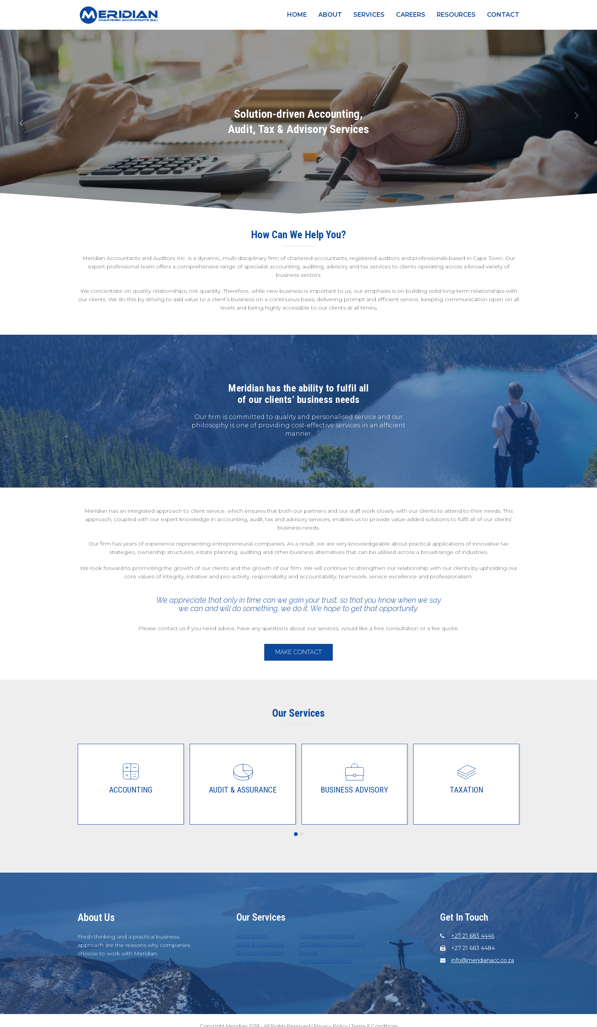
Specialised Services (325, 961)
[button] (296, 834)
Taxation (466, 789)
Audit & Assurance (243, 789)
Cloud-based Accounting (332, 944)
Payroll (308, 952)
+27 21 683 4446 (472, 935)
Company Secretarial (326, 935)
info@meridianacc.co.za (482, 960)
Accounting (130, 789)
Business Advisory (354, 789)
